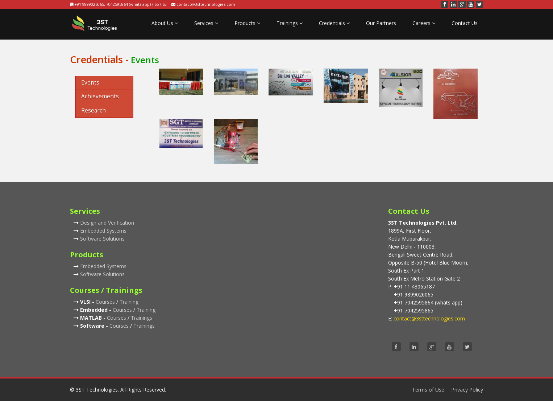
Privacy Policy (467, 389)
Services (206, 23)
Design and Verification (107, 222)
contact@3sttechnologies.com (205, 4)
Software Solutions (102, 238)
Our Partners (381, 23)
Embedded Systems (103, 230)
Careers (423, 23)
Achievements (100, 96)
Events (90, 82)
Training (129, 301)
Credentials (334, 23)
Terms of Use (428, 389)
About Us (164, 23)
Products (247, 23)
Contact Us (465, 23)
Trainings (289, 23)
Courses (105, 301)
